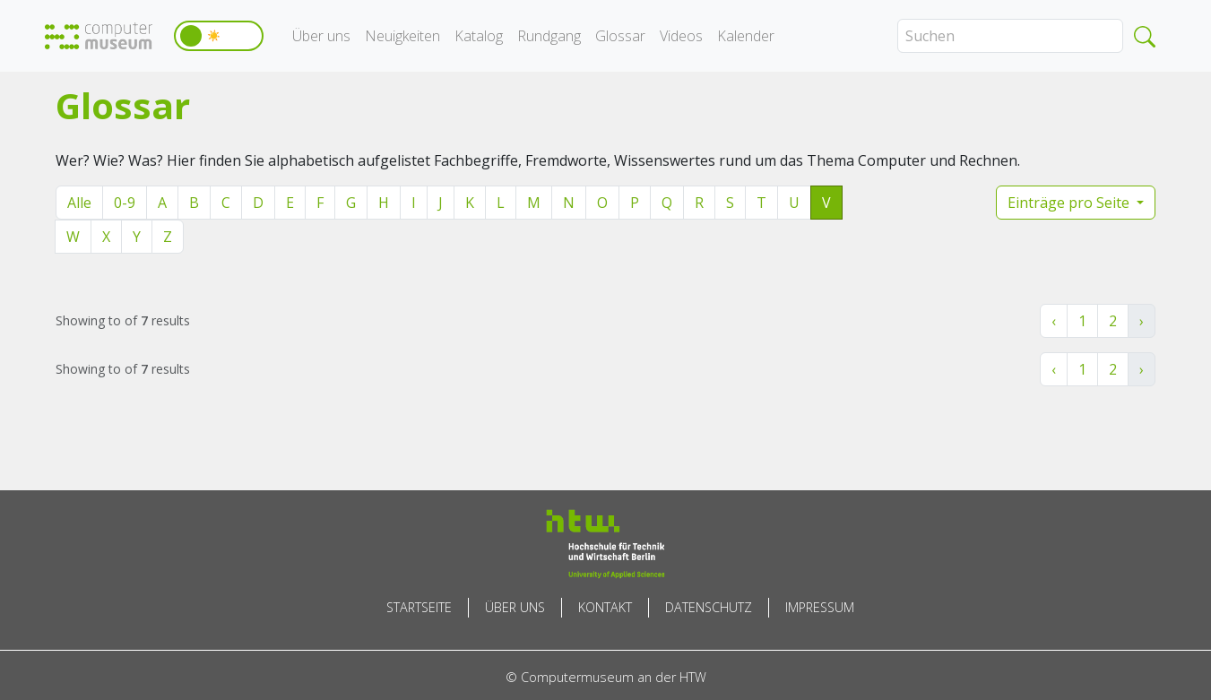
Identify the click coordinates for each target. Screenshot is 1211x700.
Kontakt (605, 607)
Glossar (620, 36)
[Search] (1010, 36)
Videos (681, 36)
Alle (79, 202)
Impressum (819, 607)
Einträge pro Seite (1070, 202)
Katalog (478, 36)
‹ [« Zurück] (1053, 321)
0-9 (124, 202)
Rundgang (549, 36)
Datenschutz (708, 607)
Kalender (745, 36)
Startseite (419, 607)
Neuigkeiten (402, 36)
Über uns (321, 36)
